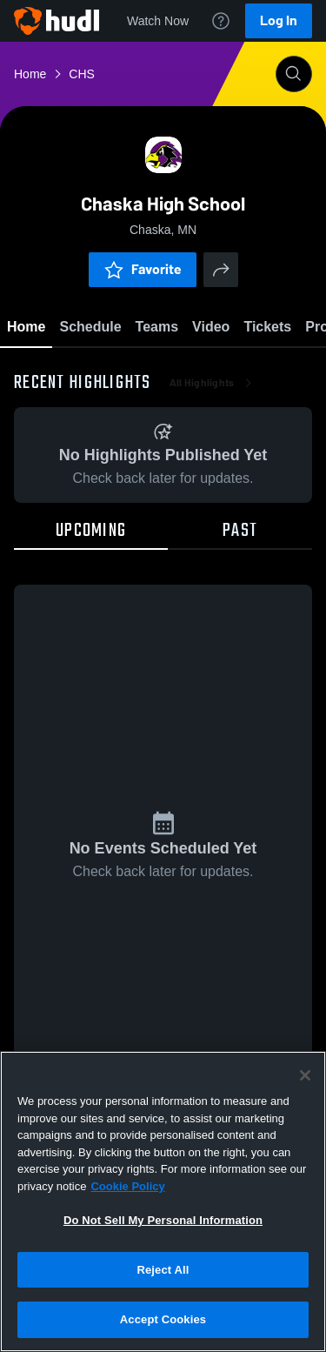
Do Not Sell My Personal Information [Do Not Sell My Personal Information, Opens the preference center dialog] (163, 1220)
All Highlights (213, 383)
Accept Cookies (163, 1319)
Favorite (142, 269)
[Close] (305, 1075)
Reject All (162, 1269)
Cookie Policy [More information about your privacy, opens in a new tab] (127, 1186)
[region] (163, 1201)
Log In (278, 20)
